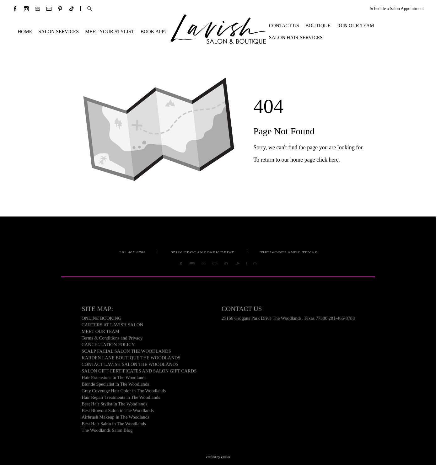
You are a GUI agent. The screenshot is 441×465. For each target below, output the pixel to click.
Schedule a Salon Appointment (397, 8)
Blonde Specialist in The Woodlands (115, 385)
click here (327, 164)
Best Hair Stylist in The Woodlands (114, 405)
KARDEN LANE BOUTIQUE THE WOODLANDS (131, 359)
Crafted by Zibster (218, 457)
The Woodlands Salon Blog (107, 431)
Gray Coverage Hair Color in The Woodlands (124, 392)
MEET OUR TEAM (100, 332)
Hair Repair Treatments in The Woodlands (121, 398)
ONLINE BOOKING (101, 319)
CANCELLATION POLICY (108, 346)
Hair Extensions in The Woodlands (114, 379)
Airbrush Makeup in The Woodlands (115, 418)
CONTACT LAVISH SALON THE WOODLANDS (130, 365)
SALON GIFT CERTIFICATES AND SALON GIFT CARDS (139, 372)
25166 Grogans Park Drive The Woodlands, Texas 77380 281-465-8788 (288, 319)
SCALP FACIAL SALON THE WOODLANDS (126, 352)
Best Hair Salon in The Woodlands (114, 425)
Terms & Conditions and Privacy (112, 339)
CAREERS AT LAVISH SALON (112, 326)
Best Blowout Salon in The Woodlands (117, 411)
